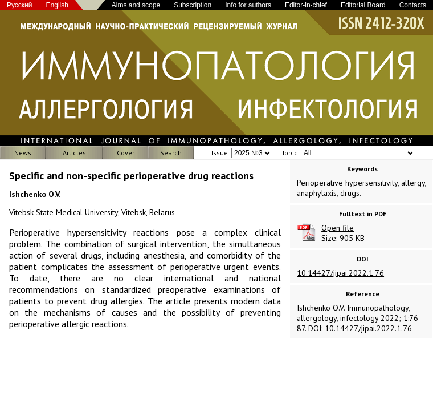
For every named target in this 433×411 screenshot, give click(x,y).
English (57, 5)
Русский (19, 5)
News (22, 152)
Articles (74, 152)
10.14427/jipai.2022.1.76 (340, 273)
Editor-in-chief (306, 5)
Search (171, 152)
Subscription (192, 5)
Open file (337, 228)
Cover (125, 152)
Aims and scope (136, 5)
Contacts (412, 5)
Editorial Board (363, 5)
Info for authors (248, 5)
